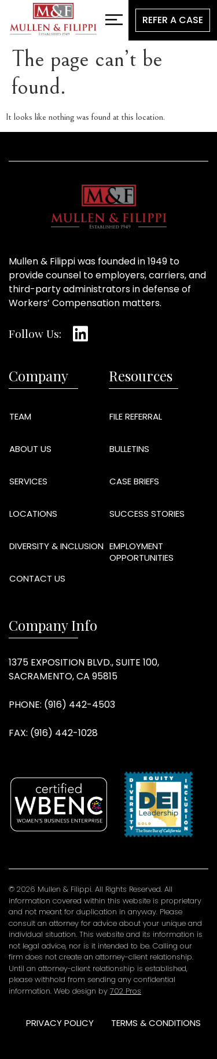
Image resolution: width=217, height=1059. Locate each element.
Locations (33, 514)
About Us (30, 449)
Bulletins (129, 449)
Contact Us (37, 578)
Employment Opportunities (141, 552)
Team (20, 416)
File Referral (135, 416)
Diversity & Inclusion (56, 546)
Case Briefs (134, 481)
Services (28, 481)
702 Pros (125, 991)
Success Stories (147, 514)
